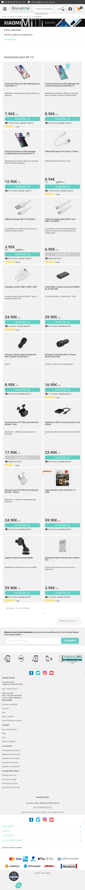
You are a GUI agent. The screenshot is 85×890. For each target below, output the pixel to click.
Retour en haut (68, 621)
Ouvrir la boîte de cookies (12, 720)
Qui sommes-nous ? (10, 729)
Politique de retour (9, 775)
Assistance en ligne (9, 783)
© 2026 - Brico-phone (42, 873)
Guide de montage (9, 779)
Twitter (38, 673)
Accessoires (10, 39)
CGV (4, 737)
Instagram (45, 673)
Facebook (31, 673)
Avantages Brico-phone (11, 750)
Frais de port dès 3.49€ (11, 787)
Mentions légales (8, 741)
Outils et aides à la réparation (18, 34)
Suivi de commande (9, 704)
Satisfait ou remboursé (11, 766)
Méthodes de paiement (11, 754)
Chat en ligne (41, 2)
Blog (4, 733)
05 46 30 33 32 (13, 2)
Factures (5, 708)
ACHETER (22, 119)
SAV (3, 712)
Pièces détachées (12, 30)
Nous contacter (8, 716)
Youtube (51, 673)
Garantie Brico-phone (10, 762)
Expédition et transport (10, 758)
